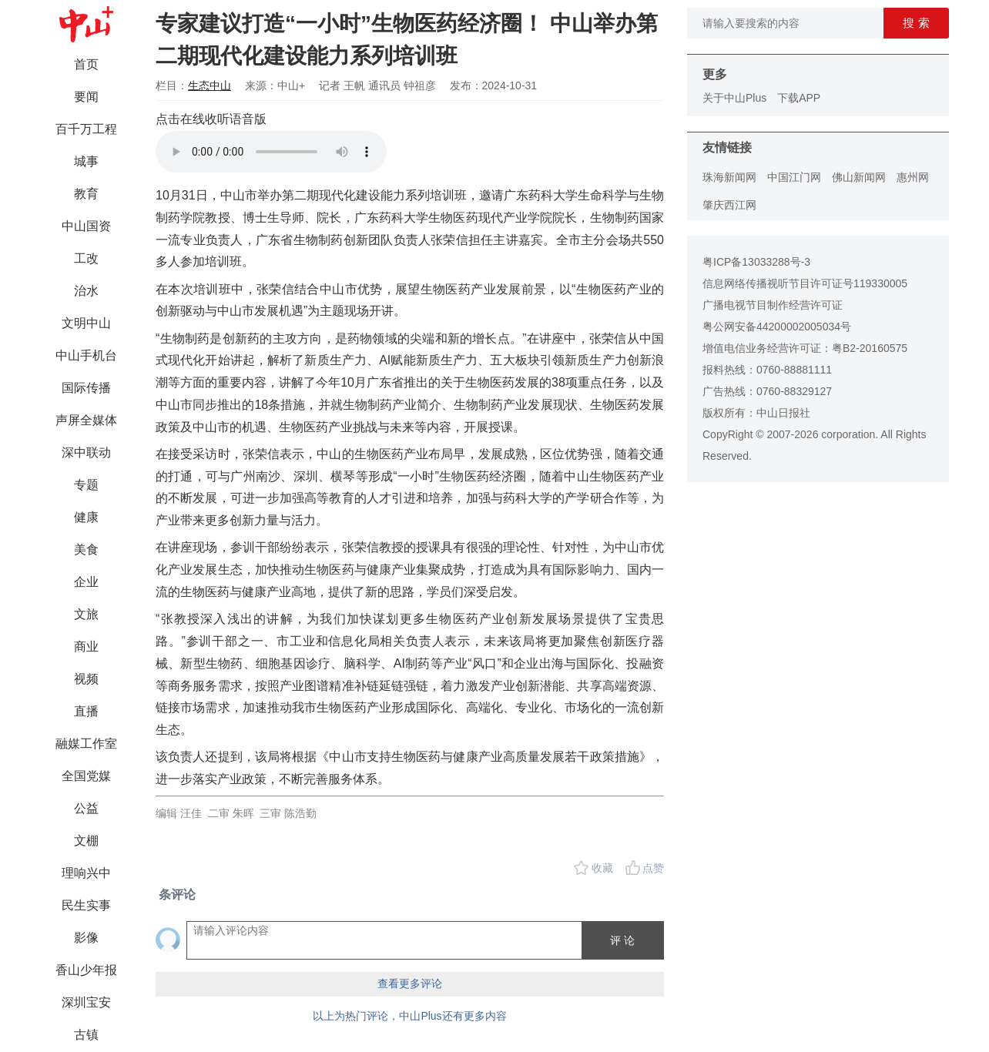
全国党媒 (86, 775)
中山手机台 (86, 355)
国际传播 (86, 387)
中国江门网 (794, 177)
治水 (86, 290)
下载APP (798, 98)
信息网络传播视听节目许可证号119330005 (804, 283)
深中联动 (86, 452)
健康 (86, 517)
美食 (86, 549)
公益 (86, 808)
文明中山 (86, 323)
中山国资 (86, 226)
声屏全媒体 (86, 420)
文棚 (86, 840)
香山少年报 (86, 970)
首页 (86, 64)
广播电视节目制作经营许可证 (772, 305)
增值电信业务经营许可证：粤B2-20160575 (804, 348)
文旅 (86, 614)
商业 (86, 646)
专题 (86, 484)
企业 (86, 581)
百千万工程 (86, 129)
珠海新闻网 (729, 177)
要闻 (86, 96)
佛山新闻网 (859, 177)
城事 (86, 161)
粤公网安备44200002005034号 (776, 326)
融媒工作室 (86, 743)
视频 (86, 678)
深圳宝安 (86, 1002)
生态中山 (209, 85)
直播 (86, 711)
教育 (86, 193)
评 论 (622, 940)
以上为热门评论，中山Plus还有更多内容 (409, 1016)
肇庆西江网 (729, 205)
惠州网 (913, 177)
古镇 (86, 1034)
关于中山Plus (734, 98)
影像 (86, 937)
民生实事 (86, 905)
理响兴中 (86, 872)
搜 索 (916, 22)
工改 (86, 258)
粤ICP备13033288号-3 (756, 262)
